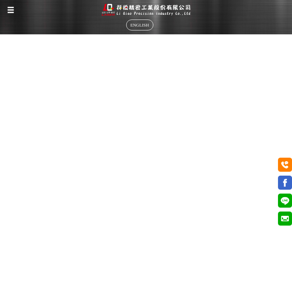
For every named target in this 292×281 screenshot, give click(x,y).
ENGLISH (139, 25)
